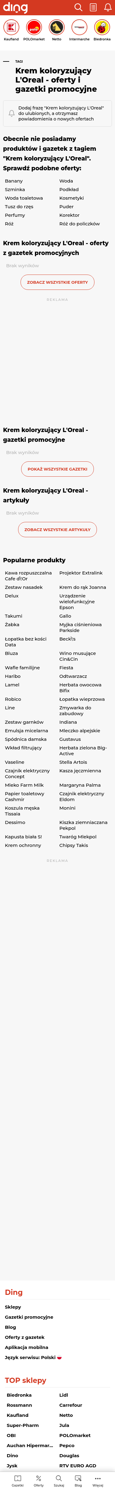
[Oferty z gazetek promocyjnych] (39, 1480)
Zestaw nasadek (24, 587)
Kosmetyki (71, 198)
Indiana (68, 722)
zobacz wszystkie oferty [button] (57, 282)
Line (10, 708)
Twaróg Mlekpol (78, 837)
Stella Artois (73, 762)
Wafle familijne (22, 668)
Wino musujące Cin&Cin (77, 656)
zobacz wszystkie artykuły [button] (58, 529)
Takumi (13, 616)
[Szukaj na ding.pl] (59, 1480)
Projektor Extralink (81, 573)
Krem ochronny (23, 845)
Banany (14, 181)
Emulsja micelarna (26, 730)
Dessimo (15, 822)
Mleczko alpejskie (79, 730)
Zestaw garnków (24, 722)
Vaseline (14, 762)
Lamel (12, 685)
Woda (66, 181)
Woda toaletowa (24, 198)
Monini (67, 808)
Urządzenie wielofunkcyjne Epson (77, 601)
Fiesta (66, 668)
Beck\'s (67, 639)
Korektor (69, 215)
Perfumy (15, 215)
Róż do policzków (79, 224)
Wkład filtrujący (23, 748)
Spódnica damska (26, 739)
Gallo (65, 616)
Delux (11, 596)
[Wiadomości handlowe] (78, 1480)
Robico (13, 699)
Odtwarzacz (73, 676)
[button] (78, 7)
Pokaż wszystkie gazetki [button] (57, 469)
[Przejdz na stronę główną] (15, 8)
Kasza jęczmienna (80, 771)
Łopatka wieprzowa (82, 699)
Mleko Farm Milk (24, 785)
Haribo (13, 676)
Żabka (12, 624)
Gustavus (70, 739)
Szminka (15, 189)
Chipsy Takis (73, 845)
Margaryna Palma (80, 785)
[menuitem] (18, 1480)
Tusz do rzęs (19, 206)
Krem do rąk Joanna (82, 587)
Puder (66, 206)
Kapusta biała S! (23, 837)
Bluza (11, 653)
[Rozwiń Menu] (98, 1480)
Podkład (69, 189)
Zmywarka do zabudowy (75, 710)
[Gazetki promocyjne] (18, 1480)
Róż (9, 224)
